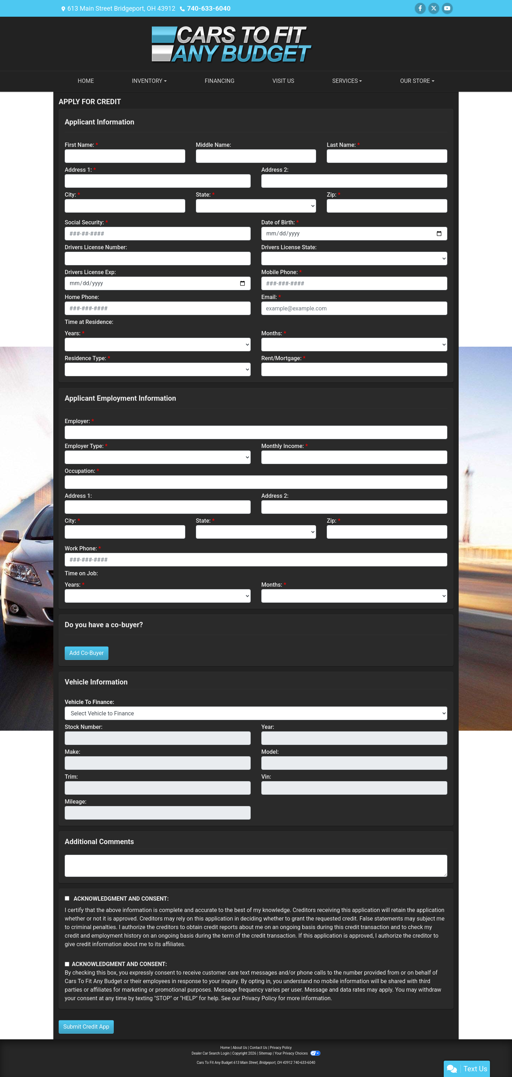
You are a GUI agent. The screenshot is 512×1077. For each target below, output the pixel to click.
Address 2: (274, 169)
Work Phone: (81, 548)
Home (225, 1048)
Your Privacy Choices (297, 1053)
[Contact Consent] (67, 964)
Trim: (71, 776)
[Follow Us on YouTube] (447, 8)
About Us (240, 1048)
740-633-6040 (208, 8)
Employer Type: (84, 446)
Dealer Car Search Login (211, 1053)
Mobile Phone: (279, 272)
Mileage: (75, 801)
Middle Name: (213, 145)
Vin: (266, 776)
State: (203, 194)
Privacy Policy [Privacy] (281, 1048)
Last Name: (341, 145)
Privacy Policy (259, 998)
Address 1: (78, 169)
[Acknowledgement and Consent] (67, 898)
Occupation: (80, 471)
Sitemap (265, 1053)
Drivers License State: (289, 247)
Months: (271, 333)
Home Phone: (82, 297)
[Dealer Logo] (256, 43)
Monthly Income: (282, 446)
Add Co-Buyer (86, 653)
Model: (270, 751)
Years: (73, 333)
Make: (72, 751)
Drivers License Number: (96, 247)
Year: (267, 727)
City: (70, 194)
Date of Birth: (278, 222)
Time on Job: (81, 573)
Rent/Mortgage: (281, 358)
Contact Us (258, 1048)
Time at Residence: (89, 322)
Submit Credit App (86, 1026)
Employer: (77, 421)
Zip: (331, 194)
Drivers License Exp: (90, 272)
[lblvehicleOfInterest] (256, 713)
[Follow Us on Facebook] (420, 8)
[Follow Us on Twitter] (433, 8)
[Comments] (256, 866)
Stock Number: (83, 727)
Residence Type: (85, 358)
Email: (269, 297)
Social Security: (84, 222)
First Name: (79, 145)
